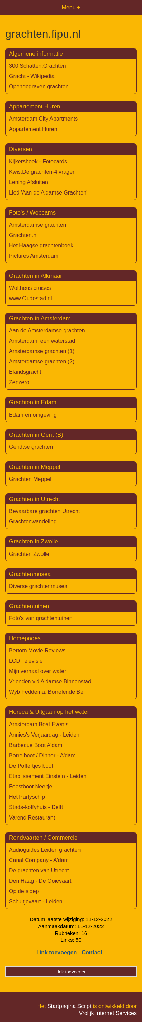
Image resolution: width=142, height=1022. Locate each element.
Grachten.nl (23, 235)
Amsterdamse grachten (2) (41, 362)
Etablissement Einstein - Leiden (47, 776)
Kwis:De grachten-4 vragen (42, 172)
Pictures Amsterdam (33, 256)
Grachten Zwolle (29, 554)
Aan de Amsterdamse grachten (47, 330)
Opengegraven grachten (39, 86)
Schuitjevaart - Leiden (36, 902)
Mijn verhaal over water (37, 671)
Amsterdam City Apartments (43, 119)
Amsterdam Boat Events (39, 724)
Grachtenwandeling (33, 521)
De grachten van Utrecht (39, 870)
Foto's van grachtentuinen (41, 618)
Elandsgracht (25, 372)
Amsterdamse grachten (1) (41, 351)
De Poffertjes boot (31, 766)
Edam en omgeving (33, 415)
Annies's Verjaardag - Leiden (44, 735)
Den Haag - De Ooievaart (40, 881)
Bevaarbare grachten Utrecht (44, 511)
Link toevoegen (56, 952)
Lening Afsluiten (28, 182)
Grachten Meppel (30, 479)
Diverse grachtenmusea (38, 586)
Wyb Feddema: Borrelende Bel (47, 692)
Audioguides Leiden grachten (45, 850)
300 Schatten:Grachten (37, 66)
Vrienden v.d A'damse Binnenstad (50, 681)
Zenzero (19, 382)
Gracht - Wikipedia (32, 76)
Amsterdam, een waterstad (42, 341)
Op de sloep (24, 891)
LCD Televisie (26, 661)
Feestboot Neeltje (30, 786)
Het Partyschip (27, 797)
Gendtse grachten (31, 447)
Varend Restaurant (32, 818)
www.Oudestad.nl (30, 298)
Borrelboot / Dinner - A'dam (42, 755)
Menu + (71, 7)
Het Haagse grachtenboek (41, 245)
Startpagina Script (69, 1006)
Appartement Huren (33, 129)
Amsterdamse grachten (37, 225)
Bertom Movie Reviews (37, 650)
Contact (92, 952)
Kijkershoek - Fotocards (38, 161)
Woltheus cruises (30, 288)
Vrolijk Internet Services (108, 1013)
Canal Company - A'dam (39, 860)
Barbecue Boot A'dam (35, 745)
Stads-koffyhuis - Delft (36, 807)
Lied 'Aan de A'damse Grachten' (48, 193)
